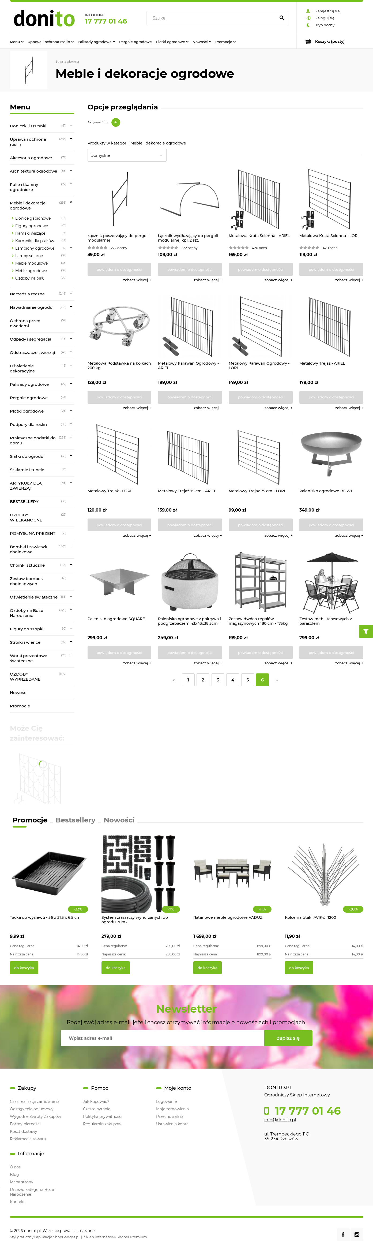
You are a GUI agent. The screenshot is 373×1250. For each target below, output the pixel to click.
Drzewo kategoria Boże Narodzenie (32, 1192)
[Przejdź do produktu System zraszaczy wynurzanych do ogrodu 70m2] (140, 879)
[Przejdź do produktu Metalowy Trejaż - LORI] (120, 454)
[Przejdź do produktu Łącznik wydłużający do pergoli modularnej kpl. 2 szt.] (190, 199)
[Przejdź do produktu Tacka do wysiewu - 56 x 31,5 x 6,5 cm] (49, 879)
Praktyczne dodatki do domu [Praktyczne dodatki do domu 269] (33, 440)
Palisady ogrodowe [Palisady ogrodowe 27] (29, 384)
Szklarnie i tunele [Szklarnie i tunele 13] (27, 469)
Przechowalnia (169, 1116)
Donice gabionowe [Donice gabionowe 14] (33, 218)
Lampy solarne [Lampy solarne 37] (29, 255)
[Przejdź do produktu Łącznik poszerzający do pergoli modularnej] (120, 199)
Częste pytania (96, 1109)
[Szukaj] (282, 18)
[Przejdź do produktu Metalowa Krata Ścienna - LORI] (331, 199)
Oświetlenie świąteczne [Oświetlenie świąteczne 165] (34, 597)
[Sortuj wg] (127, 155)
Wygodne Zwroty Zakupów (35, 1116)
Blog (14, 1174)
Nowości (19, 692)
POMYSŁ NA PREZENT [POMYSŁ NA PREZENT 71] (32, 533)
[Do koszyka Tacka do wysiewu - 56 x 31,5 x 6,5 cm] (24, 967)
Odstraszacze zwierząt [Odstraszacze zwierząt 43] (32, 352)
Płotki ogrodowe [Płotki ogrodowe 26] (27, 411)
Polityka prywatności (102, 1116)
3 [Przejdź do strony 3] (218, 680)
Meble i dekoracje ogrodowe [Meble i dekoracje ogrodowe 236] (28, 205)
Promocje (20, 705)
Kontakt (17, 1201)
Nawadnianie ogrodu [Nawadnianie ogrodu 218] (31, 307)
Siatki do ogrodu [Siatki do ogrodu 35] (26, 456)
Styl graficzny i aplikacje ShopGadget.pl (45, 1237)
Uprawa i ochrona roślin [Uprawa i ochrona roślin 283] (28, 142)
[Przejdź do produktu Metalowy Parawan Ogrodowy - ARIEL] (190, 327)
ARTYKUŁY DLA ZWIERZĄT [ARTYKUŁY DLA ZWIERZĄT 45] (26, 486)
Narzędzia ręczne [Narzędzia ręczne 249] (27, 293)
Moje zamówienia (172, 1109)
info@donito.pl (280, 1119)
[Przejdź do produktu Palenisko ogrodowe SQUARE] (120, 582)
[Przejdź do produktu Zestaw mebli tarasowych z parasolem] (331, 582)
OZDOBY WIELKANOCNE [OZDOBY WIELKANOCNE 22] (26, 517)
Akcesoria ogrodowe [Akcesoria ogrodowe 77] (31, 157)
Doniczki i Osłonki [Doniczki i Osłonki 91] (28, 125)
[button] (137, 280)
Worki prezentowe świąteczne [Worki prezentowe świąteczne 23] (28, 658)
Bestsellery (75, 820)
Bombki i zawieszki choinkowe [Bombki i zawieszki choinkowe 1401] (29, 549)
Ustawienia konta (172, 1124)
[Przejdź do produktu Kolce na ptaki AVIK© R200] (324, 879)
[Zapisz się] (288, 1038)
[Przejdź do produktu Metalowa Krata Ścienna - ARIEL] (261, 199)
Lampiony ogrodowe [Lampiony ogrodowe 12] (34, 248)
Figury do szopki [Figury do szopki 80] (26, 628)
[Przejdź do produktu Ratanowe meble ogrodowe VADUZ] (232, 879)
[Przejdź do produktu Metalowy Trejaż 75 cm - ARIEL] (190, 454)
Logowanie (166, 1101)
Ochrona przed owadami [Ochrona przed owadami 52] (25, 323)
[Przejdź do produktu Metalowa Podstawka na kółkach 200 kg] (120, 327)
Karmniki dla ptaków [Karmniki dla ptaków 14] (34, 240)
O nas (15, 1167)
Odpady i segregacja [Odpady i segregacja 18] (30, 339)
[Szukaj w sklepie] (212, 18)
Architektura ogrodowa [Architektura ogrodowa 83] (33, 171)
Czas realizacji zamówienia (34, 1101)
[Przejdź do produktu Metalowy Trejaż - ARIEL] (331, 327)
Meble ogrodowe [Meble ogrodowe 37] (31, 270)
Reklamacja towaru (28, 1139)
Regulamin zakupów (102, 1124)
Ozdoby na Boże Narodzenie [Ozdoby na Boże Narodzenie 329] (26, 613)
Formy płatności (25, 1124)
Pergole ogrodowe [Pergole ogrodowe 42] (29, 397)
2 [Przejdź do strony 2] (203, 680)
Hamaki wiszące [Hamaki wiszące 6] (30, 233)
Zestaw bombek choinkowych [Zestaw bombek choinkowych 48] (26, 581)
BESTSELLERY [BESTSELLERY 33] (24, 501)
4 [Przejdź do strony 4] (232, 680)
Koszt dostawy (23, 1131)
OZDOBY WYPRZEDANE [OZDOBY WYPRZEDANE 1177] (25, 677)
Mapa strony (21, 1182)
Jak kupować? (96, 1101)
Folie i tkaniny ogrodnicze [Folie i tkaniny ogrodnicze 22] (24, 187)
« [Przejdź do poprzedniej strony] (174, 680)
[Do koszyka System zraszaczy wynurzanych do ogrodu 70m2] (115, 967)
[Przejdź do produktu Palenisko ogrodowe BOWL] (331, 454)
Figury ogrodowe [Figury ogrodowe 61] (31, 225)
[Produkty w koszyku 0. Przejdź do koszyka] (330, 41)
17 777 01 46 (106, 21)
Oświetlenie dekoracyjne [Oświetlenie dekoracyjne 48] (22, 368)
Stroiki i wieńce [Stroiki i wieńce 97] (25, 642)
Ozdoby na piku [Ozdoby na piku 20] (29, 278)
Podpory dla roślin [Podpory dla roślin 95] (28, 424)
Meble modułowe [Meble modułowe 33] (31, 263)
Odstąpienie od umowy (32, 1109)
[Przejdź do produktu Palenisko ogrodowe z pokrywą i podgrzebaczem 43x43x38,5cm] (190, 582)
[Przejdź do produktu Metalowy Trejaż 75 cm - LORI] (261, 454)
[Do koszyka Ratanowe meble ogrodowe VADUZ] (207, 967)
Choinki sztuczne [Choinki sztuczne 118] (27, 565)
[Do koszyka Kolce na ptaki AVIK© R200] (299, 967)
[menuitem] (17, 41)
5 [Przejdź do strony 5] (247, 680)
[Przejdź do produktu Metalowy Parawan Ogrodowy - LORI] (261, 327)
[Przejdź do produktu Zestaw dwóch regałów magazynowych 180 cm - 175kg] (261, 582)
